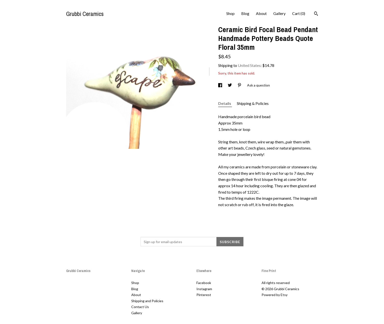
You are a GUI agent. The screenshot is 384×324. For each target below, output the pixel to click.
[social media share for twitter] (230, 85)
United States (249, 65)
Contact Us (140, 307)
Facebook (203, 283)
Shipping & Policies (253, 103)
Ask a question (258, 85)
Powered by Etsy (275, 295)
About (261, 13)
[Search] (316, 14)
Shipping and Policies (147, 301)
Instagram (204, 289)
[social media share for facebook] (220, 85)
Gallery (279, 13)
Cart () (298, 13)
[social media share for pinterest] (240, 85)
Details (225, 103)
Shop (230, 13)
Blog (245, 13)
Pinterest (203, 295)
